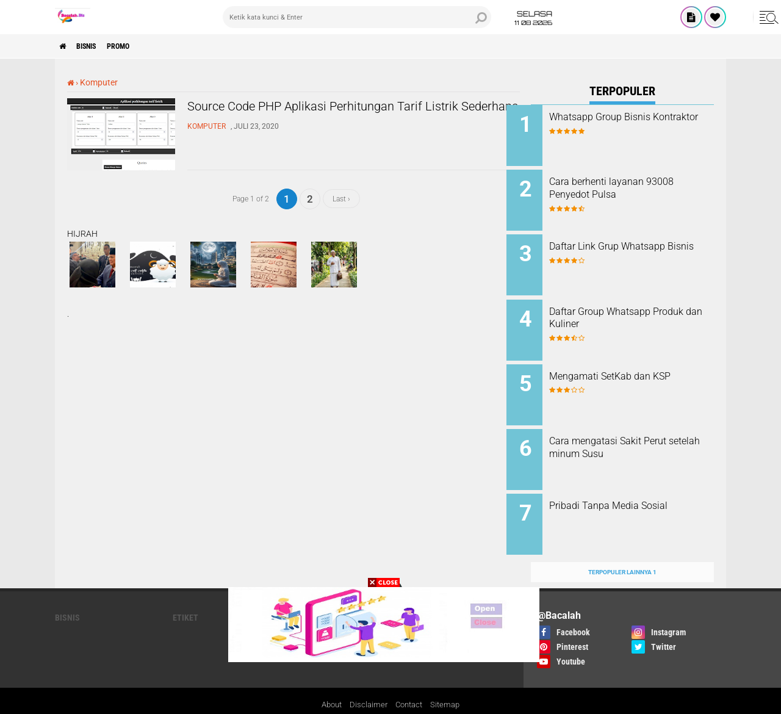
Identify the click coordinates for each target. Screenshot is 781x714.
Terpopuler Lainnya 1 (622, 546)
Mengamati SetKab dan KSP (634, 363)
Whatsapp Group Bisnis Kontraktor (624, 123)
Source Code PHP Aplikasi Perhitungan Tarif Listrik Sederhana (338, 117)
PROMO (135, 46)
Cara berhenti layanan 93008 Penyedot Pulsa (636, 185)
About (328, 680)
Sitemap (448, 680)
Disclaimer (367, 680)
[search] (357, 17)
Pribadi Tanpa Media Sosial (633, 486)
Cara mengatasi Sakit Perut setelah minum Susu (632, 431)
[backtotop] (390, 566)
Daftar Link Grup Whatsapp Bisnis (631, 246)
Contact (410, 680)
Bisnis (95, 46)
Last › (341, 198)
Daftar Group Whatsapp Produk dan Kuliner (624, 308)
